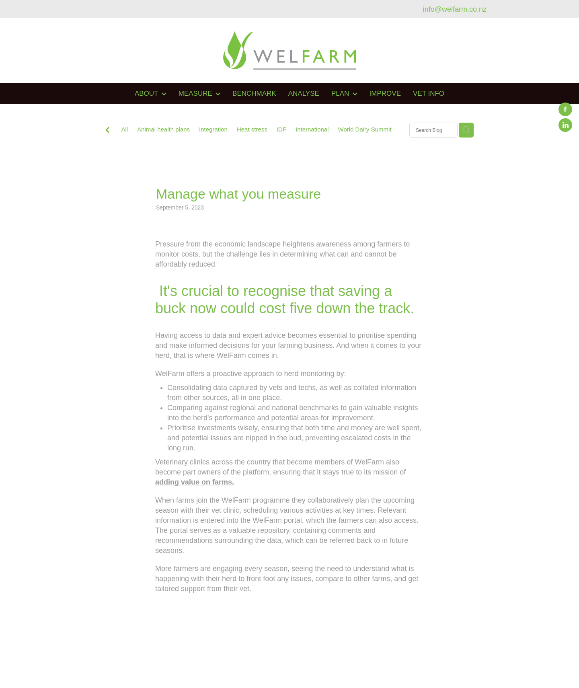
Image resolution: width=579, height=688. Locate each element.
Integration (213, 129)
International (312, 129)
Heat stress (252, 129)
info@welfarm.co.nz (455, 9)
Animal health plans (163, 129)
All (124, 129)
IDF (281, 129)
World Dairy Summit (365, 129)
